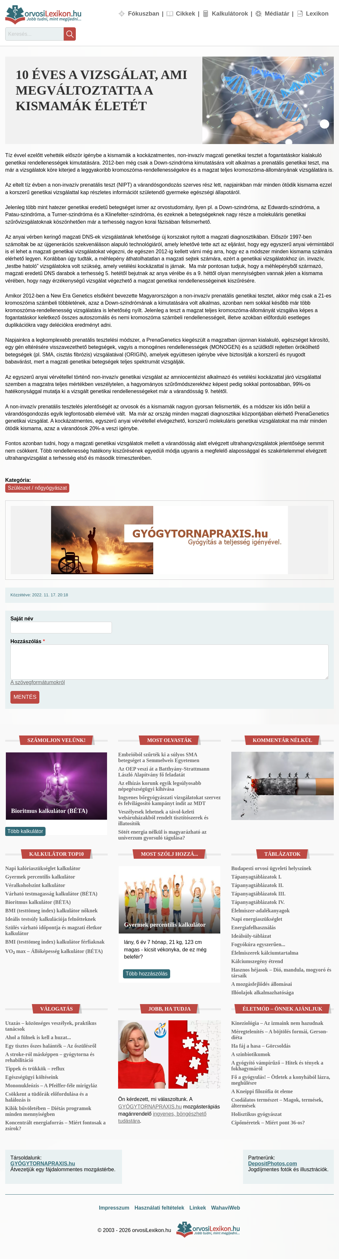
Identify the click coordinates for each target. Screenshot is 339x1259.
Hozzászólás (25, 641)
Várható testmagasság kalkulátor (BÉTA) (51, 892)
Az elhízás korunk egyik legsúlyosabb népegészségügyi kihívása (159, 785)
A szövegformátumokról (37, 682)
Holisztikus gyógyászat (256, 1113)
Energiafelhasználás (253, 926)
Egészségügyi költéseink (31, 1076)
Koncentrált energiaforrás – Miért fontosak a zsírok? (55, 1124)
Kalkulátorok (230, 13)
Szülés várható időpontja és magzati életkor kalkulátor (53, 929)
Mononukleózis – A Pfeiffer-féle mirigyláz (51, 1084)
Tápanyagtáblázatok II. (257, 884)
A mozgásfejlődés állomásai (261, 983)
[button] (268, 100)
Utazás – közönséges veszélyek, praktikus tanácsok (50, 1025)
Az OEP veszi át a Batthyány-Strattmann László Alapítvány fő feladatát (163, 770)
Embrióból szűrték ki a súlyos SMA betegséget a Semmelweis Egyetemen (158, 756)
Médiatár (277, 13)
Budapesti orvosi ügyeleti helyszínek (271, 867)
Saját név (21, 618)
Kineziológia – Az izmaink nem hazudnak (277, 1022)
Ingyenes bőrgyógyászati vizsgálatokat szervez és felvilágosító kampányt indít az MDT (169, 799)
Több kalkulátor (25, 830)
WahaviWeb (225, 1207)
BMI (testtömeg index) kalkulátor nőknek (51, 909)
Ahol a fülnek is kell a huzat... (38, 1036)
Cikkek (185, 13)
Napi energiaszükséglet (256, 918)
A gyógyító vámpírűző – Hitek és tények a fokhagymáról (277, 1064)
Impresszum (114, 1207)
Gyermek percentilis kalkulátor (40, 876)
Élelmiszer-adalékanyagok (260, 909)
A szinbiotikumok (250, 1053)
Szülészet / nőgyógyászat (37, 488)
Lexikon (317, 13)
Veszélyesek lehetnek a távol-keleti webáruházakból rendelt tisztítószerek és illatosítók (163, 816)
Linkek (197, 1207)
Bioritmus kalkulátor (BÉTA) (49, 809)
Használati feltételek (159, 1207)
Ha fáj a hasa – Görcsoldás (261, 1045)
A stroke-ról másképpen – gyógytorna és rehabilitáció (49, 1056)
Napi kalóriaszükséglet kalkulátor (42, 867)
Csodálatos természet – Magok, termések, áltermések (277, 1101)
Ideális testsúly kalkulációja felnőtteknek (50, 918)
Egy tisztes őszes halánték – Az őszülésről (50, 1045)
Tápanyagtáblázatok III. (258, 892)
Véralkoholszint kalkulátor (35, 884)
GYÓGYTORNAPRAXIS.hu (150, 1105)
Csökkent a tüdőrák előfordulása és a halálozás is (46, 1096)
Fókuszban (143, 13)
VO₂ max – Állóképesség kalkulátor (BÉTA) (54, 950)
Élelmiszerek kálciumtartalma (264, 952)
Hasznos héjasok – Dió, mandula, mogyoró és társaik (281, 971)
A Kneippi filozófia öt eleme (262, 1090)
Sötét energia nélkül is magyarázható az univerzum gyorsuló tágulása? (162, 834)
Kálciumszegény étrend (257, 960)
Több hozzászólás (147, 972)
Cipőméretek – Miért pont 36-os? (268, 1121)
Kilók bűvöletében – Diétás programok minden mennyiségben (48, 1110)
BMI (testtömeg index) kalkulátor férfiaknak (54, 941)
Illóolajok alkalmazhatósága (262, 991)
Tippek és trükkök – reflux (35, 1067)
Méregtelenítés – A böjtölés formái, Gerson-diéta (279, 1033)
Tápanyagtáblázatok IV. (258, 901)
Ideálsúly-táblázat (251, 935)
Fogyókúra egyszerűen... (258, 943)
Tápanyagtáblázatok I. (256, 876)
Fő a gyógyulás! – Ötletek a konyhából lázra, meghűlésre (280, 1079)
